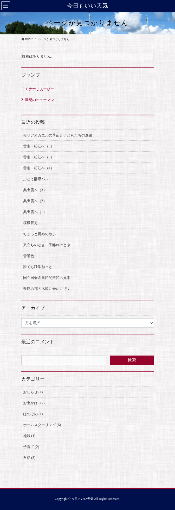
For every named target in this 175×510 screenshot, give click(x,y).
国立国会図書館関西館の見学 (46, 278)
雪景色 (28, 256)
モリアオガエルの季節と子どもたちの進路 (57, 135)
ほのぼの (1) (33, 414)
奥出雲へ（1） (35, 212)
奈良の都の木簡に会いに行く (46, 289)
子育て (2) (31, 447)
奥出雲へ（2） (35, 201)
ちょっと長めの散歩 (39, 234)
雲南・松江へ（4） (38, 168)
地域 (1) (29, 436)
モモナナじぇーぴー (37, 89)
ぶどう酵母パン (36, 179)
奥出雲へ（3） (35, 190)
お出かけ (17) (34, 403)
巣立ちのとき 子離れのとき (46, 245)
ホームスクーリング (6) (42, 425)
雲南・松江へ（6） (38, 146)
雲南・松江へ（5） (38, 157)
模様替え (30, 223)
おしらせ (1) (33, 392)
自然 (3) (29, 458)
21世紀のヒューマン (37, 100)
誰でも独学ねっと (37, 267)
